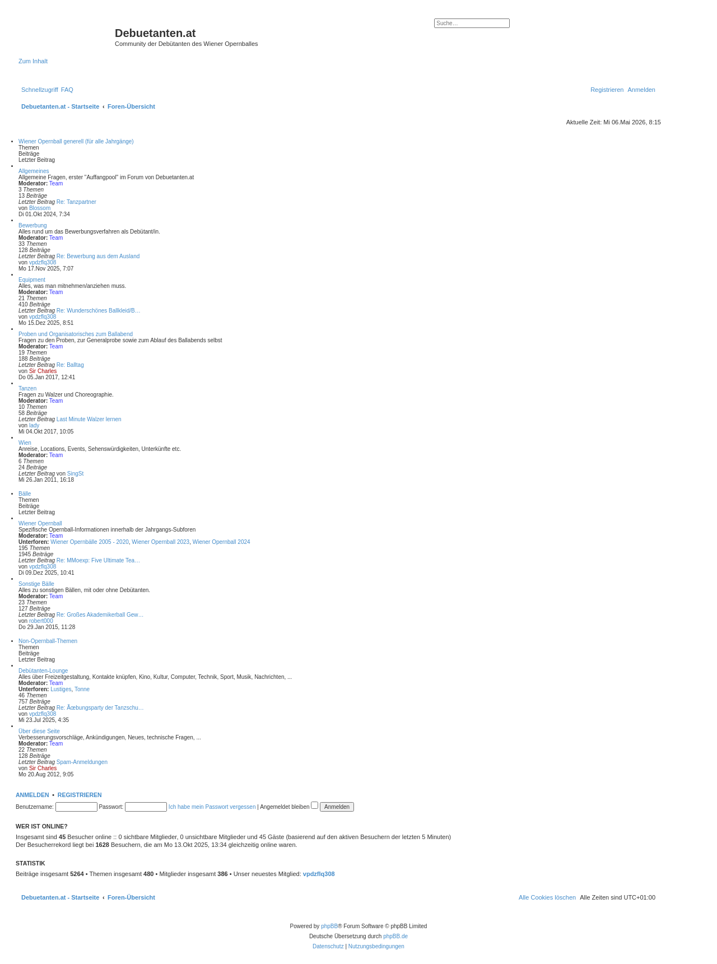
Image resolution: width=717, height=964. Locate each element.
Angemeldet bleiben (289, 807)
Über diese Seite (39, 731)
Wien (24, 443)
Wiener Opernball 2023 (160, 542)
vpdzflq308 (42, 262)
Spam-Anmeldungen (82, 762)
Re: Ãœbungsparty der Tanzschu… (100, 708)
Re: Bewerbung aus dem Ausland (98, 256)
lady (34, 425)
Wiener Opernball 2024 (221, 542)
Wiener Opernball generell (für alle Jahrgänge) (76, 141)
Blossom (39, 208)
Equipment (31, 280)
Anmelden (32, 794)
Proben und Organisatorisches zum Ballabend (75, 334)
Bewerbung (32, 225)
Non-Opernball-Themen (47, 641)
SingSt (75, 474)
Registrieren (80, 794)
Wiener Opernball (40, 523)
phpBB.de (395, 936)
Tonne (82, 689)
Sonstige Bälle (36, 584)
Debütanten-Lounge (43, 671)
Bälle (24, 494)
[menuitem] (67, 89)
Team (56, 183)
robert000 (41, 621)
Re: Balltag (70, 365)
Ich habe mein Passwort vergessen (212, 807)
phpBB (329, 926)
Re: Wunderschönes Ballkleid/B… (99, 311)
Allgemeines (33, 171)
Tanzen (27, 388)
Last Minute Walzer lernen (89, 419)
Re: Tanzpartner (76, 202)
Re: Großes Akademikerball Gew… (100, 615)
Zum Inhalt (33, 61)
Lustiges (60, 689)
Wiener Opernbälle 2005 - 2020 (89, 542)
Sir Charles (43, 371)
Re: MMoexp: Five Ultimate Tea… (98, 560)
